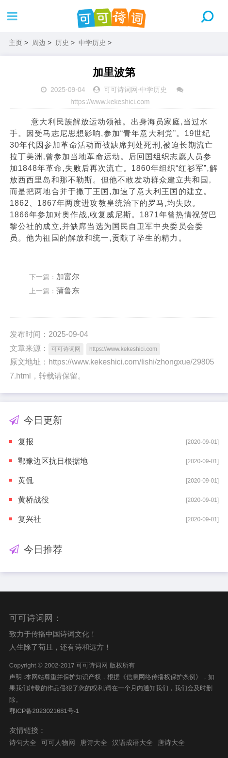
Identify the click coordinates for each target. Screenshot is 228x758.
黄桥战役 (33, 500)
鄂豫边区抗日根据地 (53, 461)
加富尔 (68, 277)
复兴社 (29, 519)
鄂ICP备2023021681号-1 (44, 710)
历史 (62, 42)
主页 (15, 42)
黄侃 (25, 480)
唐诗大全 (93, 742)
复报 (25, 442)
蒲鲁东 (68, 291)
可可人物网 (58, 742)
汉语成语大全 (132, 742)
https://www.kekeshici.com (109, 102)
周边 (39, 42)
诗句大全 (22, 742)
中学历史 (92, 42)
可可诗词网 (121, 89)
